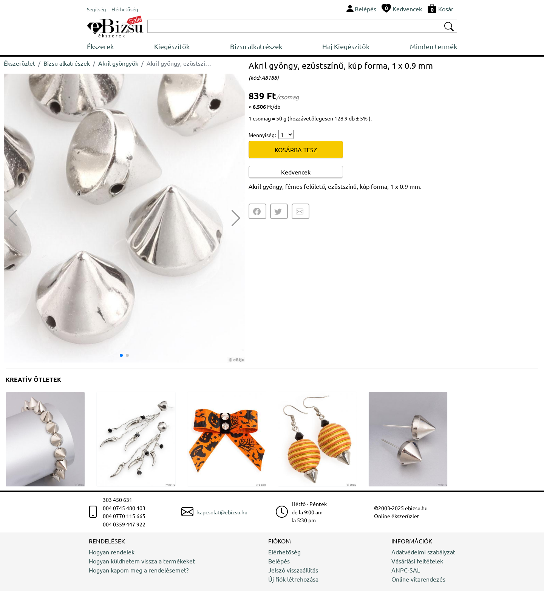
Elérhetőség (284, 552)
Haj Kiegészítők (345, 46)
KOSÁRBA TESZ (296, 149)
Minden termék (433, 46)
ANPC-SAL (405, 570)
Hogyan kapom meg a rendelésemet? (139, 570)
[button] (236, 218)
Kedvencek (296, 172)
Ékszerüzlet (19, 63)
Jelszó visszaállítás (293, 570)
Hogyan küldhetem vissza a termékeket (142, 561)
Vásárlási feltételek (417, 561)
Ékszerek (100, 46)
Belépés (279, 561)
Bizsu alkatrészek (256, 46)
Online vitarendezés (418, 579)
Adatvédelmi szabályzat (423, 552)
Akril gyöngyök (118, 63)
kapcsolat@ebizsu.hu (222, 512)
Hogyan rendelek (111, 552)
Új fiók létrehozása (293, 579)
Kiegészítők (172, 46)
